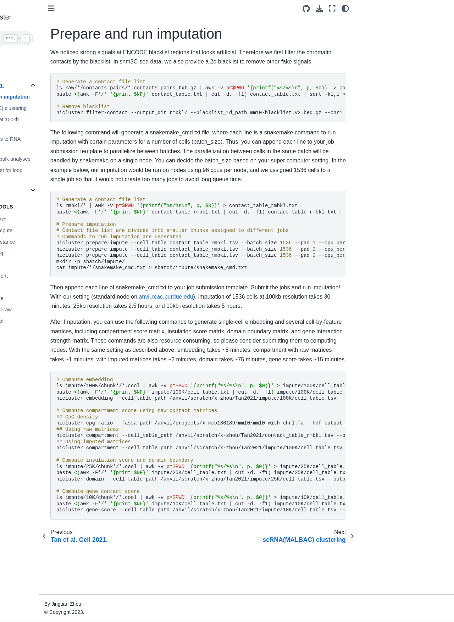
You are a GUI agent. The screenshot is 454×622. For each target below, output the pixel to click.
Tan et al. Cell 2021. (32, 86)
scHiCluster (22, 56)
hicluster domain (27, 287)
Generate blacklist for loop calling (44, 174)
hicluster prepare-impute (36, 230)
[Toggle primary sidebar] (103, 8)
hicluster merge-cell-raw (36, 309)
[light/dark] (345, 8)
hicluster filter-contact (33, 219)
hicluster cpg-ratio (29, 264)
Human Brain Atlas (30, 190)
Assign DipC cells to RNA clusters (43, 143)
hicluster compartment (34, 276)
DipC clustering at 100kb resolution (43, 124)
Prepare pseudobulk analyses (48, 159)
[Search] (45, 38)
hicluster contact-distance (38, 242)
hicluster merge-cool (32, 321)
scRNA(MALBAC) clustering (46, 108)
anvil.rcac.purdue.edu (268, 315)
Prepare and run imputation (48, 97)
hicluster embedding (32, 253)
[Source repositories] (306, 8)
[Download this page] (319, 8)
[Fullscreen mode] (332, 8)
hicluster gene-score (32, 298)
